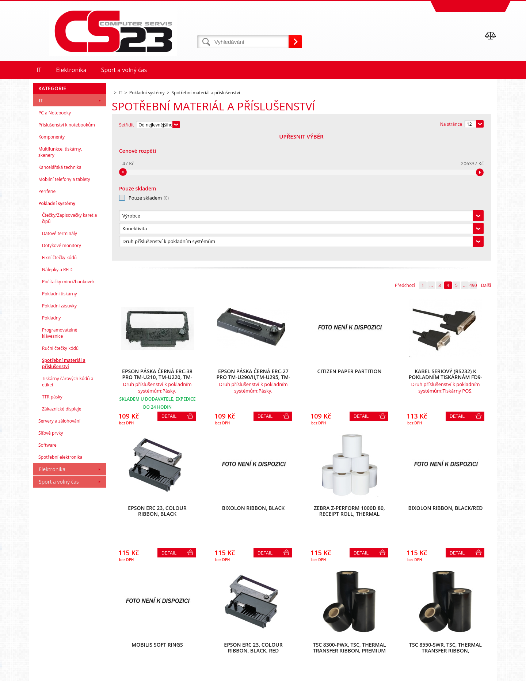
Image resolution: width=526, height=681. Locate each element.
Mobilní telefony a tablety (64, 304)
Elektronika (52, 594)
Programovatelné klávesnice (59, 458)
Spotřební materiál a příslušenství (63, 488)
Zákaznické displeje (61, 534)
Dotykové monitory (61, 370)
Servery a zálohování (59, 546)
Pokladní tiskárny (59, 419)
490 (473, 160)
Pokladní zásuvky (59, 431)
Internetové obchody (414, 673)
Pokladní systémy (56, 328)
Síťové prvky (50, 558)
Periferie (47, 316)
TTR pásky (52, 522)
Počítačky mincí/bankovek (68, 407)
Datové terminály (59, 358)
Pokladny (51, 443)
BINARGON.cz (483, 673)
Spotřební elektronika (60, 582)
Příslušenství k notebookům (66, 250)
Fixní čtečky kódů (59, 382)
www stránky (453, 673)
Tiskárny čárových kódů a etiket (68, 506)
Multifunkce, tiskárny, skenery (60, 277)
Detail (168, 291)
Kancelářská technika (59, 292)
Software (47, 570)
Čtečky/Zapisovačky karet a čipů (69, 343)
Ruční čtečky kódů (60, 473)
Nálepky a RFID (57, 394)
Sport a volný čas (59, 606)
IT (41, 225)
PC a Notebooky (54, 238)
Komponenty (51, 262)
